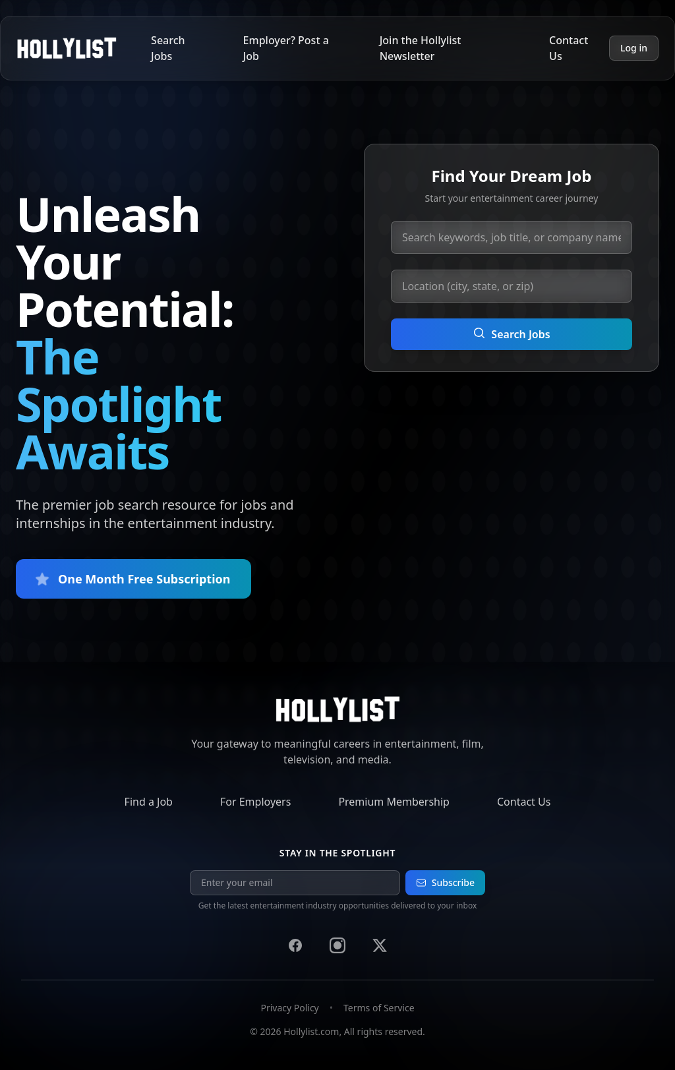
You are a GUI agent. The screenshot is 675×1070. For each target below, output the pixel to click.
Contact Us (568, 48)
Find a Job (149, 801)
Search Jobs (168, 48)
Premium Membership (394, 801)
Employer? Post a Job (286, 48)
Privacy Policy (289, 1007)
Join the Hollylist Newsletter (420, 48)
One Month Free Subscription (133, 579)
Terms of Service (379, 1007)
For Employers (255, 801)
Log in (633, 48)
